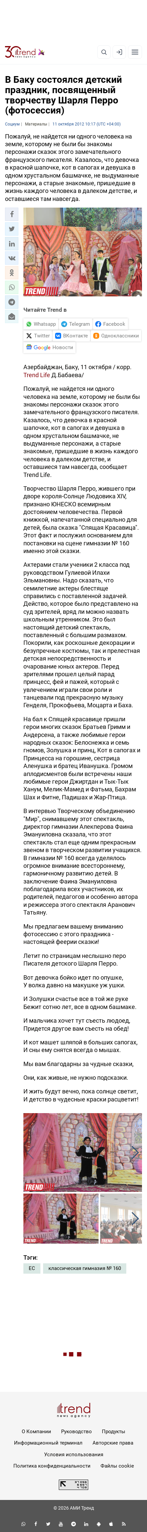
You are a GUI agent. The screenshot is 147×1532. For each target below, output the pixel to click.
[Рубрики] (135, 52)
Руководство (76, 1432)
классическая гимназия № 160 (84, 1268)
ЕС (32, 1268)
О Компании (36, 1432)
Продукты (113, 1432)
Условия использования (73, 1455)
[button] (11, 214)
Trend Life (36, 374)
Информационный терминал (48, 1443)
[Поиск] (104, 52)
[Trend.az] (25, 52)
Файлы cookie (117, 1466)
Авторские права (113, 1443)
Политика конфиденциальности (52, 1466)
